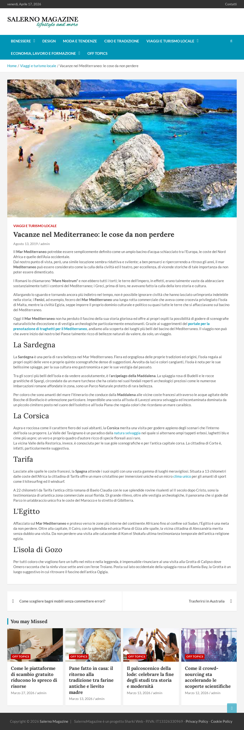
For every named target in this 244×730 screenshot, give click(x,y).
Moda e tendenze (80, 41)
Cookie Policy (221, 721)
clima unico (182, 476)
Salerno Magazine (54, 721)
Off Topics (97, 53)
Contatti (231, 4)
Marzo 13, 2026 (80, 699)
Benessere (21, 41)
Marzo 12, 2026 (196, 693)
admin (45, 244)
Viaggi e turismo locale (170, 41)
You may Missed (29, 621)
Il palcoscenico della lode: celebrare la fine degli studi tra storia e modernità (150, 677)
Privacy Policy (197, 721)
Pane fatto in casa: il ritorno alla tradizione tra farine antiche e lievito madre (91, 680)
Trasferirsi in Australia (207, 601)
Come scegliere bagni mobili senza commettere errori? (62, 601)
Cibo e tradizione (121, 41)
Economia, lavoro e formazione (43, 53)
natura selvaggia (127, 433)
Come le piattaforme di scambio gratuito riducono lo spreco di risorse (34, 677)
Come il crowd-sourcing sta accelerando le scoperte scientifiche (208, 677)
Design (49, 41)
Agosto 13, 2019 (25, 244)
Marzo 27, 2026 (22, 693)
